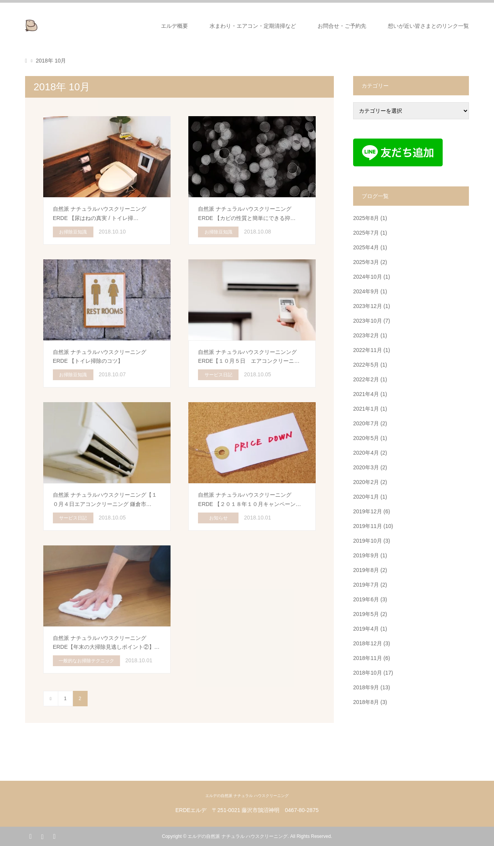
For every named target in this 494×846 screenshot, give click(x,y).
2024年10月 (367, 277)
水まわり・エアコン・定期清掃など (253, 26)
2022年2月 (366, 379)
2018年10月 (367, 673)
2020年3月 (366, 467)
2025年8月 (366, 218)
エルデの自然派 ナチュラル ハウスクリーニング (247, 796)
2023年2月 (366, 335)
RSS (54, 836)
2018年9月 (366, 687)
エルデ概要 (174, 26)
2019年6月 (366, 599)
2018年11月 (367, 658)
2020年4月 (366, 453)
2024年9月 (366, 291)
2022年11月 (367, 350)
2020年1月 (366, 497)
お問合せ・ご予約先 (342, 26)
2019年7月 (366, 585)
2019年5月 (366, 614)
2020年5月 (366, 438)
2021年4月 (366, 394)
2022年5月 (366, 365)
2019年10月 (367, 541)
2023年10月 (367, 321)
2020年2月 (366, 482)
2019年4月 (366, 629)
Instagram (42, 836)
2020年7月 (366, 423)
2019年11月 (367, 526)
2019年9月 (366, 555)
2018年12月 (367, 643)
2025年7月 (366, 233)
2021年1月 (366, 409)
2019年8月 (366, 570)
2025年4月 (366, 247)
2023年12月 (367, 306)
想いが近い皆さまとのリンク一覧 (428, 26)
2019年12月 (367, 511)
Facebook (30, 836)
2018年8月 (366, 702)
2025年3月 (366, 262)
